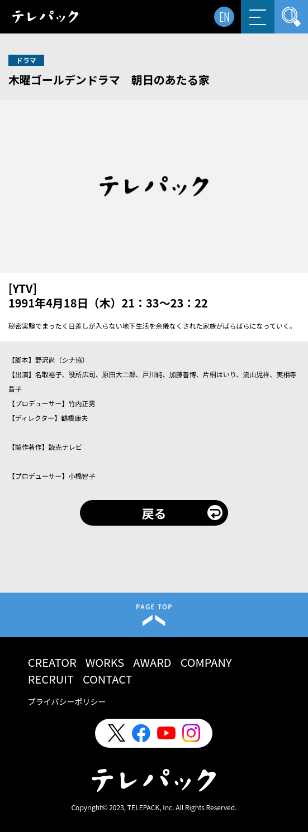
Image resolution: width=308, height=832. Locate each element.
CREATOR (52, 662)
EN (224, 16)
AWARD (152, 662)
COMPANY (206, 662)
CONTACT (107, 679)
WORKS (105, 662)
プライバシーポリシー (67, 701)
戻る (153, 513)
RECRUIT (51, 679)
